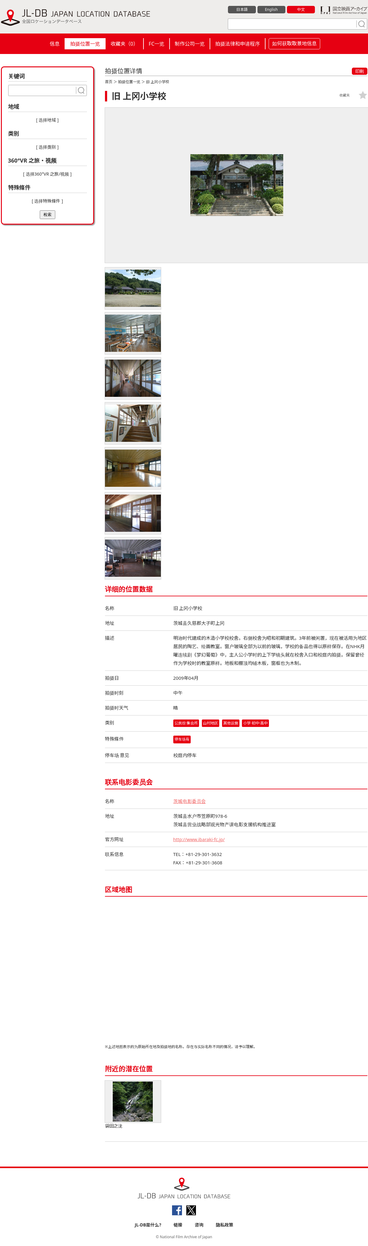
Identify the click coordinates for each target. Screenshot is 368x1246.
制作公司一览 (190, 43)
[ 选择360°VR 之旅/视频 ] (47, 174)
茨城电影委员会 (189, 801)
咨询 (199, 1225)
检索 (47, 214)
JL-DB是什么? (148, 1225)
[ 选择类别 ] (47, 147)
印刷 (359, 71)
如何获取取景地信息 (294, 43)
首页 (108, 81)
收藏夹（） (124, 43)
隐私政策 (224, 1225)
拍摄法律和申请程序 (237, 43)
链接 (178, 1225)
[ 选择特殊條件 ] (47, 201)
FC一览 (156, 43)
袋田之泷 (133, 1105)
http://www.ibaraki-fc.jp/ (199, 839)
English (271, 9)
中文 (301, 9)
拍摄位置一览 (85, 43)
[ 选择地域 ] (47, 120)
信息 (55, 43)
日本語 (242, 9)
